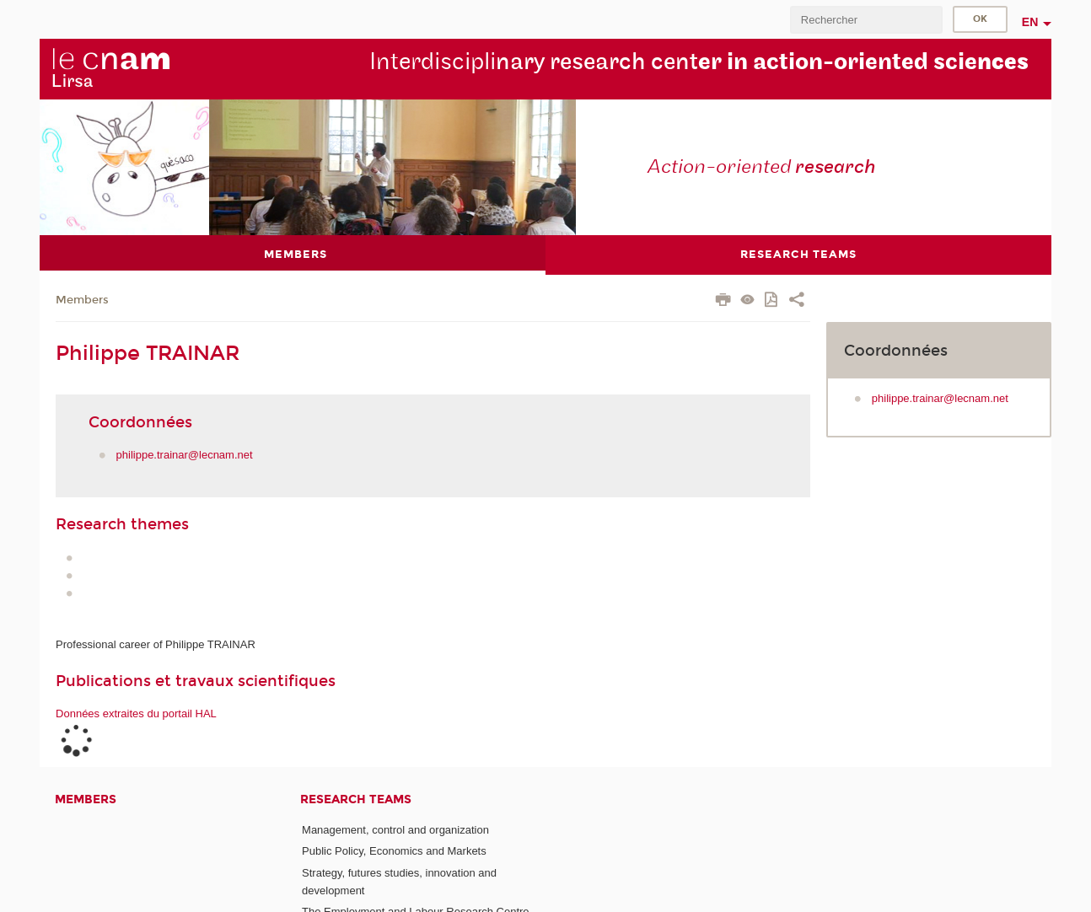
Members (82, 300)
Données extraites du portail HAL (136, 713)
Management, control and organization (395, 829)
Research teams (355, 799)
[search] (866, 20)
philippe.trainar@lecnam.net (184, 454)
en (1030, 22)
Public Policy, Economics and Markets (394, 851)
